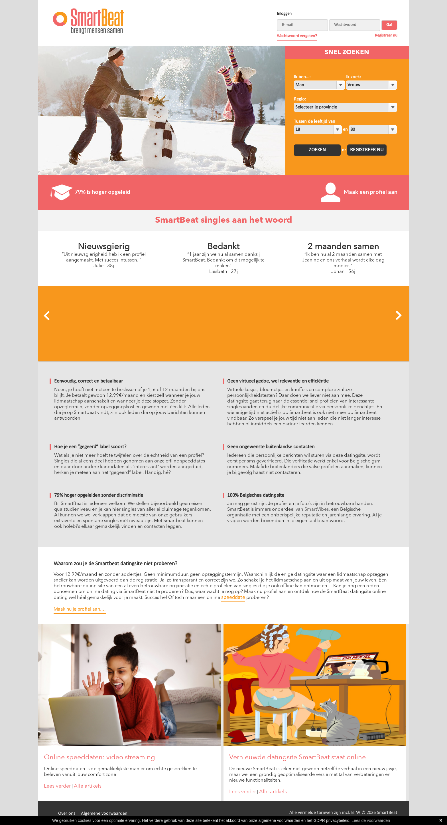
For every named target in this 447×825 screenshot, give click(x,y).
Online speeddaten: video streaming (99, 757)
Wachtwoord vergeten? (297, 36)
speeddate (233, 597)
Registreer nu (386, 35)
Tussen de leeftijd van (314, 121)
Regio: (300, 99)
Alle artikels (87, 786)
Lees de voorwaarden (370, 820)
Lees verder (57, 786)
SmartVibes (316, 509)
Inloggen (284, 14)
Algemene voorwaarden (104, 813)
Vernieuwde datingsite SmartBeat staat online (297, 757)
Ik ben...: (302, 77)
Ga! (389, 25)
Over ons (66, 813)
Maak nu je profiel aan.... (80, 609)
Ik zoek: (353, 77)
